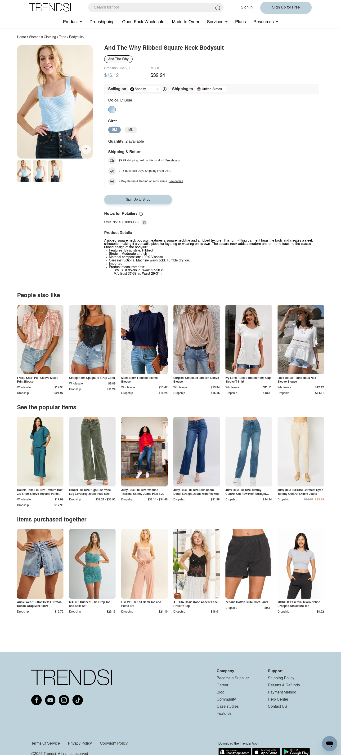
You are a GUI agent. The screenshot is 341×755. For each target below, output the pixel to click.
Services (215, 22)
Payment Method (282, 692)
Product (70, 22)
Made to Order (185, 22)
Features (224, 714)
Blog (220, 692)
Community (226, 700)
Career (222, 685)
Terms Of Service (45, 744)
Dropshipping (102, 22)
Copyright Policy (114, 744)
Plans (240, 22)
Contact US (277, 707)
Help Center (278, 700)
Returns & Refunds (284, 685)
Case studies (228, 707)
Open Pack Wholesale (143, 22)
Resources (263, 22)
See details (172, 160)
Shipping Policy (281, 678)
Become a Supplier (233, 678)
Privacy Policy (80, 744)
